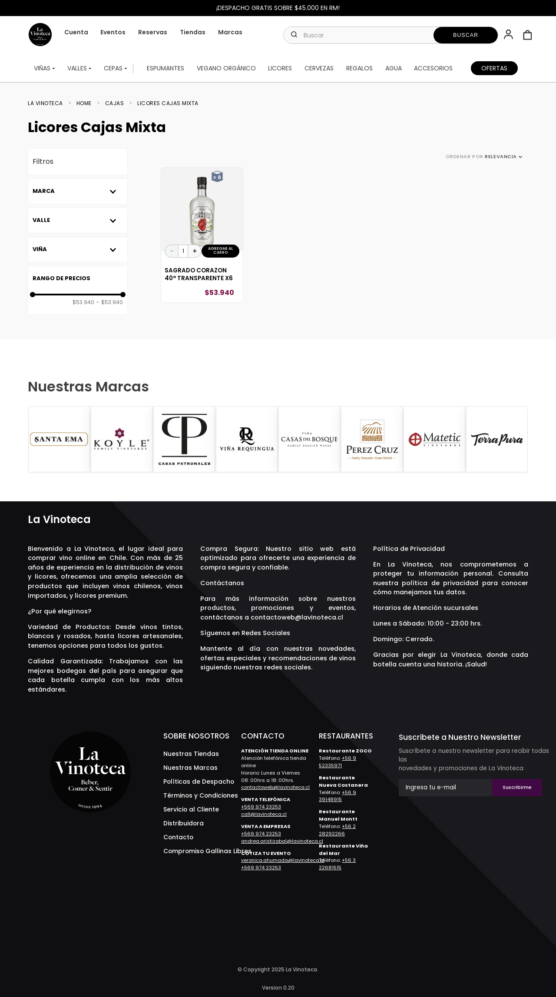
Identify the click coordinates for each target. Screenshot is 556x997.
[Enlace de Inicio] (48, 103)
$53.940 (83, 302)
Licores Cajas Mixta (168, 103)
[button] (509, 35)
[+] (195, 251)
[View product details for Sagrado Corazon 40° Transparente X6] (202, 235)
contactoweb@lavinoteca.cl (297, 617)
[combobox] (390, 35)
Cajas (114, 103)
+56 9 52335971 (337, 762)
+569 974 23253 (261, 806)
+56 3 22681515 (337, 864)
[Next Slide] (520, 440)
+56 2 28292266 (337, 830)
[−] (172, 251)
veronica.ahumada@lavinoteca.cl (282, 860)
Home (84, 103)
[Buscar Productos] (466, 35)
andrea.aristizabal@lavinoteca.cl (282, 841)
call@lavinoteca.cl (264, 814)
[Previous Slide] (36, 440)
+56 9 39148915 (337, 796)
